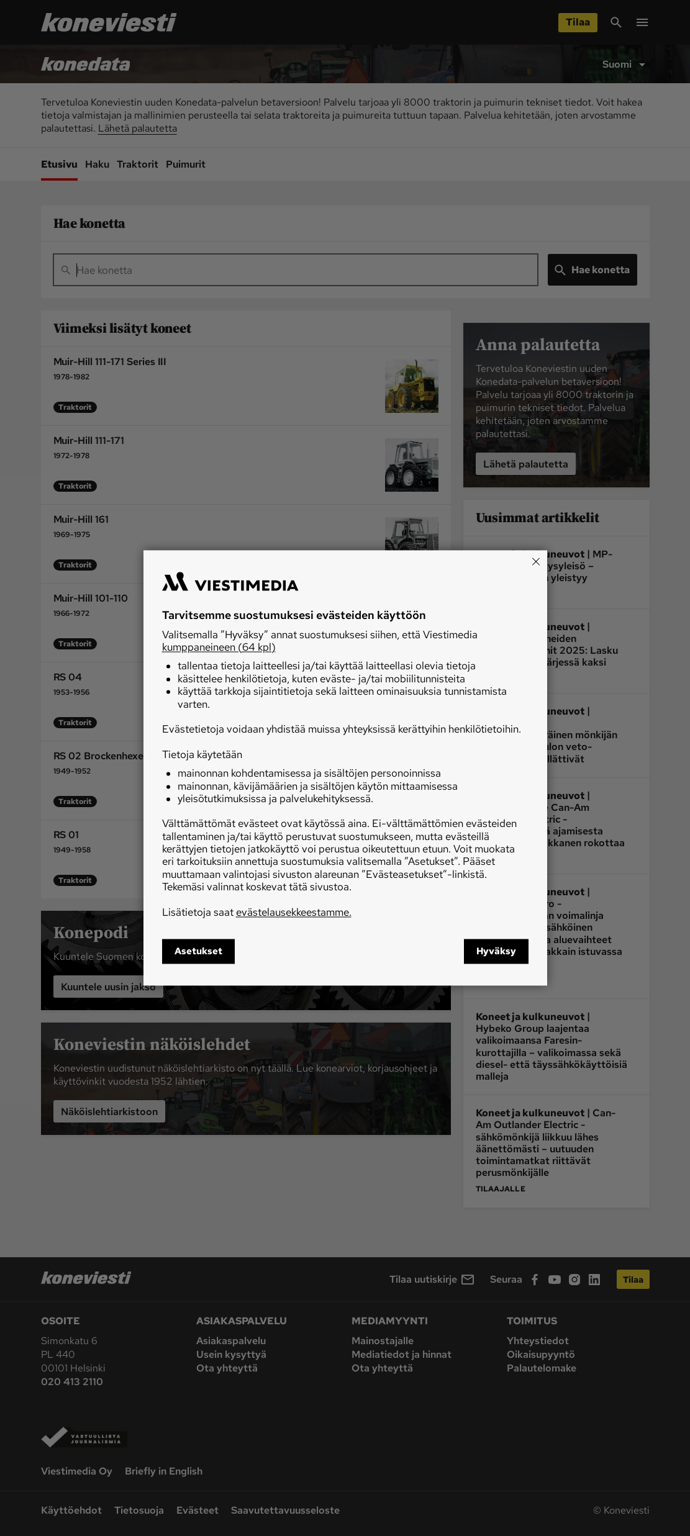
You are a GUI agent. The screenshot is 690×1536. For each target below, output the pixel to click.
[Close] (536, 561)
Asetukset (198, 952)
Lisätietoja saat (257, 912)
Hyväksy (496, 952)
